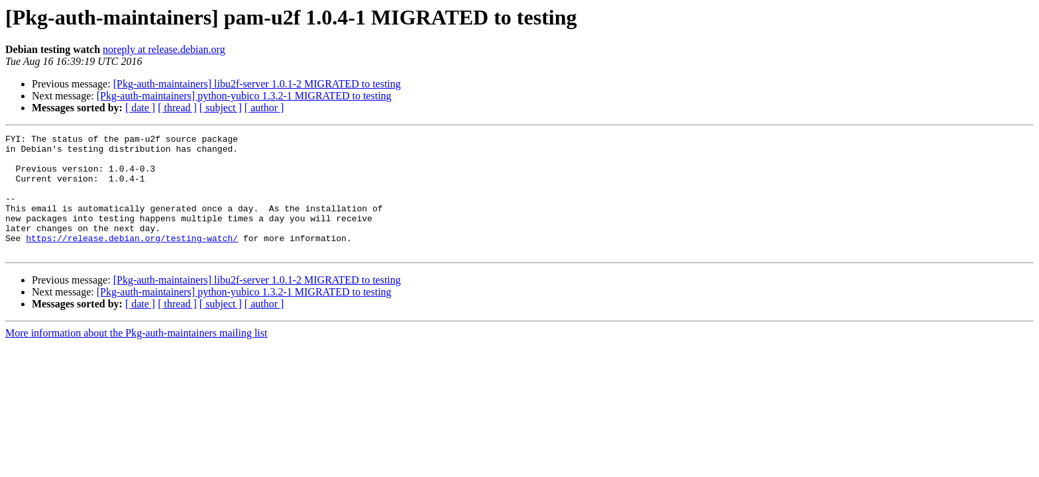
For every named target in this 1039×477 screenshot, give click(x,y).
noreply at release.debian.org (164, 49)
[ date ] (140, 107)
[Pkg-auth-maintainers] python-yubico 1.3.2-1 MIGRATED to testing (244, 95)
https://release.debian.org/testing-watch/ (132, 260)
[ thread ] (177, 107)
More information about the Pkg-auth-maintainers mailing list (136, 356)
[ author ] (264, 107)
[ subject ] (220, 107)
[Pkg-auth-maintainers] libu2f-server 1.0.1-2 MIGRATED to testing (257, 83)
